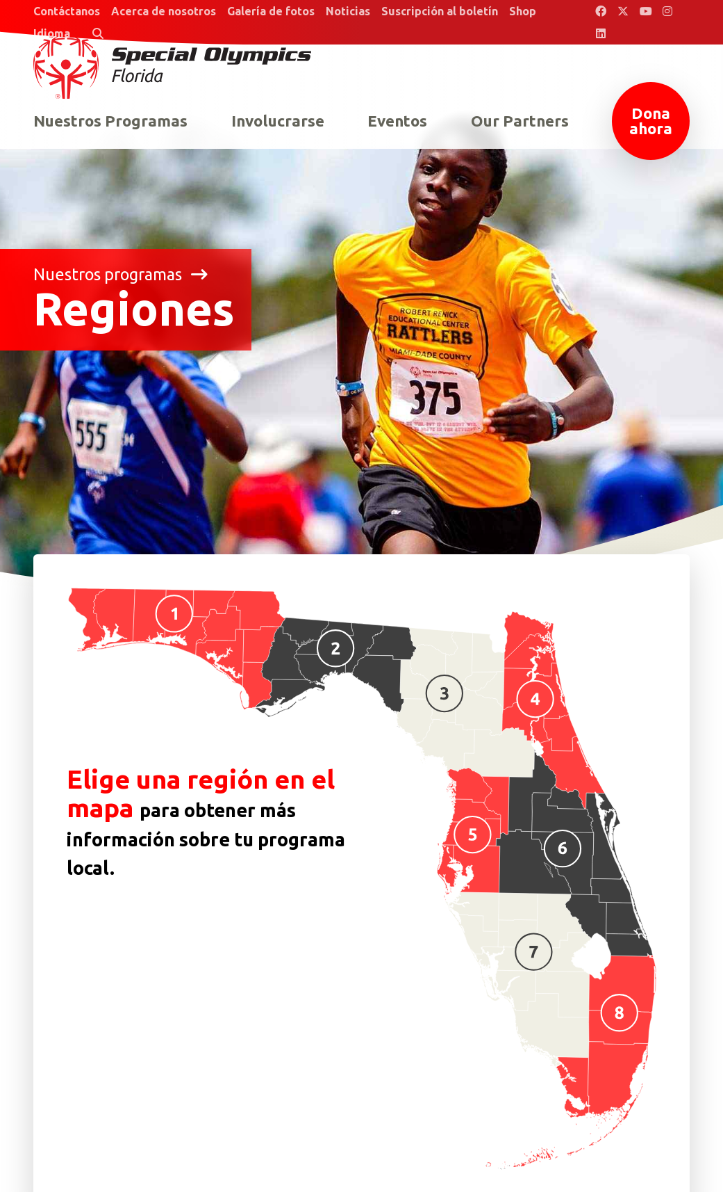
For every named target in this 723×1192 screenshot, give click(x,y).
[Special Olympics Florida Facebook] (601, 11)
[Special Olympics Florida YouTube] (645, 11)
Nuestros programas (120, 274)
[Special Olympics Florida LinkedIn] (601, 33)
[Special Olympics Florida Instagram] (667, 11)
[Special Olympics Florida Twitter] (623, 11)
